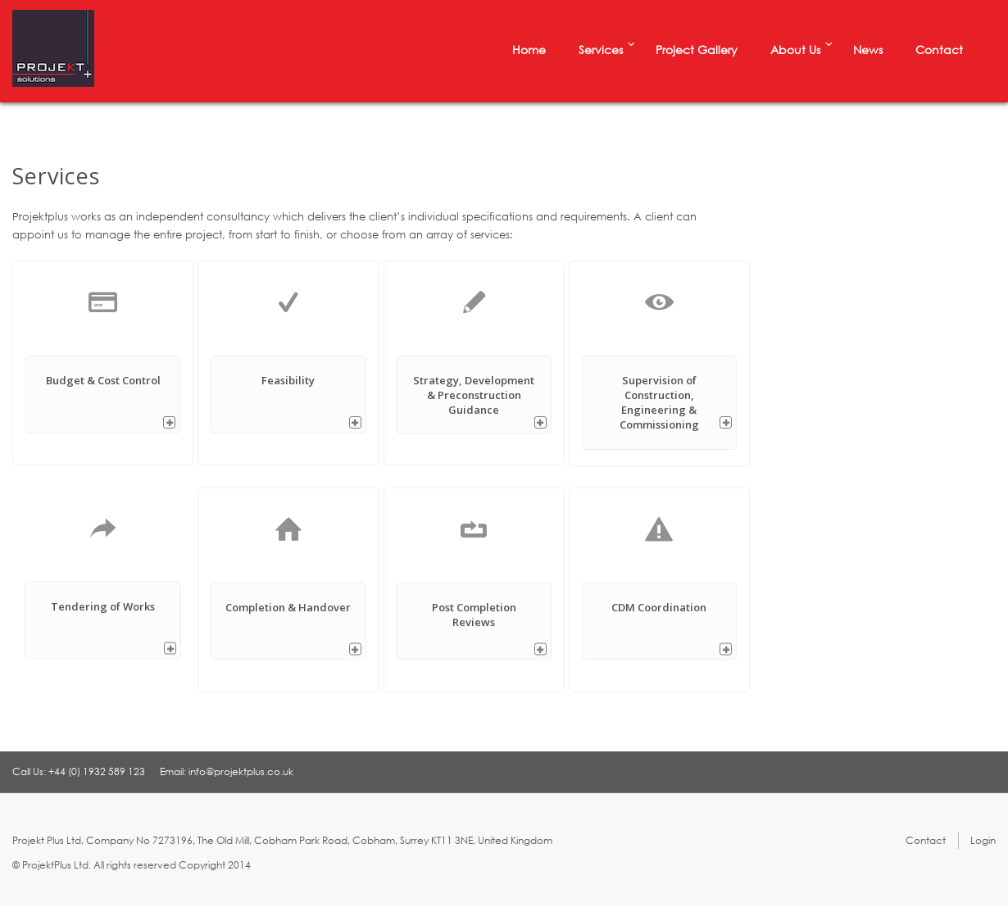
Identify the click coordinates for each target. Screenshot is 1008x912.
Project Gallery (697, 49)
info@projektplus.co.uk (240, 771)
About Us (795, 49)
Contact (939, 49)
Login (983, 840)
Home (529, 49)
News (868, 49)
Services (601, 49)
